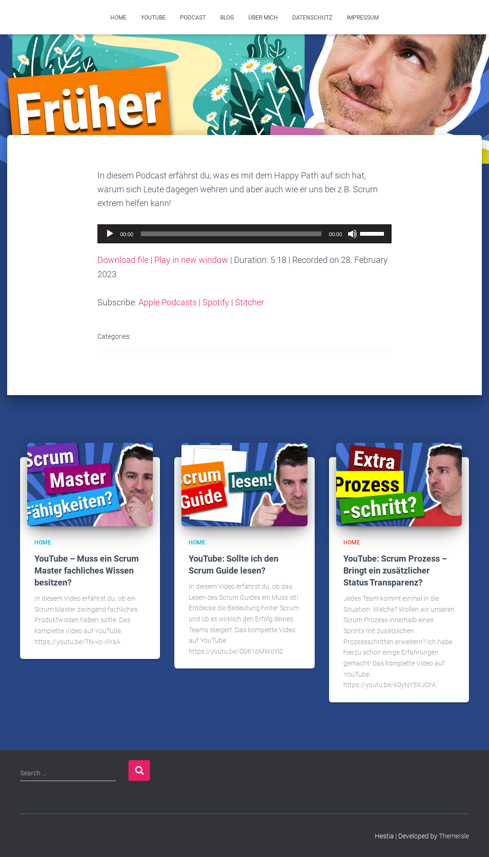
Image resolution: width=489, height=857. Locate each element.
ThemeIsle (454, 835)
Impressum (363, 17)
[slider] (231, 233)
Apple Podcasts (167, 302)
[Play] (110, 234)
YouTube (153, 17)
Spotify (215, 302)
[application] (244, 233)
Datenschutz (312, 17)
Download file (123, 260)
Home (118, 17)
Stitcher (249, 302)
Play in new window (191, 260)
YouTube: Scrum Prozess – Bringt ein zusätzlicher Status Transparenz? (395, 570)
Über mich (263, 17)
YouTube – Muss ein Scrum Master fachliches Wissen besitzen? (86, 570)
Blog (227, 17)
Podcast (193, 17)
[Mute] (352, 234)
